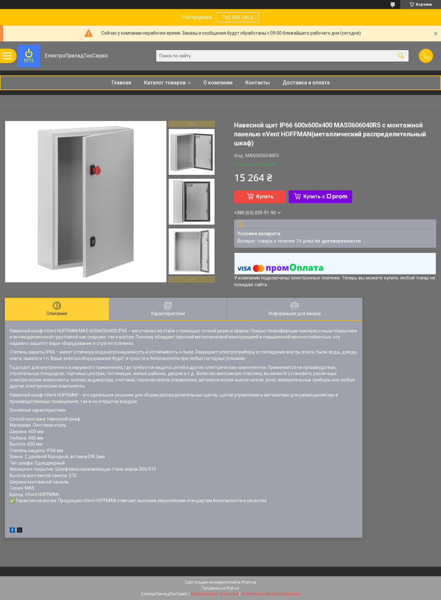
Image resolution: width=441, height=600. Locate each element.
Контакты (257, 83)
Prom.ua (249, 582)
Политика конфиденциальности (270, 594)
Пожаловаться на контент (214, 594)
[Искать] (401, 56)
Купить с (325, 196)
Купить (265, 196)
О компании (218, 83)
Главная (121, 83)
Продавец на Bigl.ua (220, 588)
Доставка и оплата (306, 83)
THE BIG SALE (238, 17)
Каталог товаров (165, 83)
